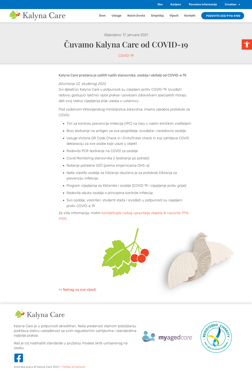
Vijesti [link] (174, 15)
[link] (247, 44)
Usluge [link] (116, 15)
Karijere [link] (175, 4)
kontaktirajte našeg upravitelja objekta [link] (132, 213)
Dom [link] (102, 15)
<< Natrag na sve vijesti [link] (77, 289)
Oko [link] (160, 4)
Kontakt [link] (189, 15)
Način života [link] (136, 15)
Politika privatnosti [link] (73, 367)
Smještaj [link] (157, 15)
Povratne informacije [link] (203, 4)
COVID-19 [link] (126, 55)
